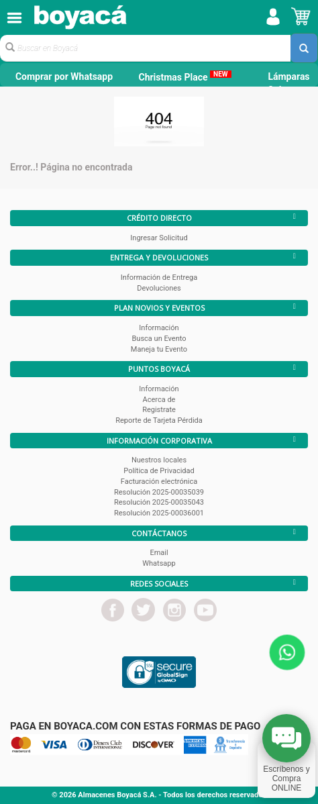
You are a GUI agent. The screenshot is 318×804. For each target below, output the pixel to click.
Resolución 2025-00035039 (159, 492)
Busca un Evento (159, 338)
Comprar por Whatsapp (64, 76)
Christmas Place (184, 76)
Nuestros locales (159, 460)
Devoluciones (159, 288)
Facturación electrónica (159, 481)
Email (159, 552)
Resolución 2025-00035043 (159, 502)
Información (158, 327)
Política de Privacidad (158, 470)
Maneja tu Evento (159, 349)
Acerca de (159, 399)
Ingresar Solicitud (158, 238)
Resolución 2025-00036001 (159, 513)
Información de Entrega (159, 277)
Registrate (159, 409)
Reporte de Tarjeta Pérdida (159, 420)
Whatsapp (158, 563)
